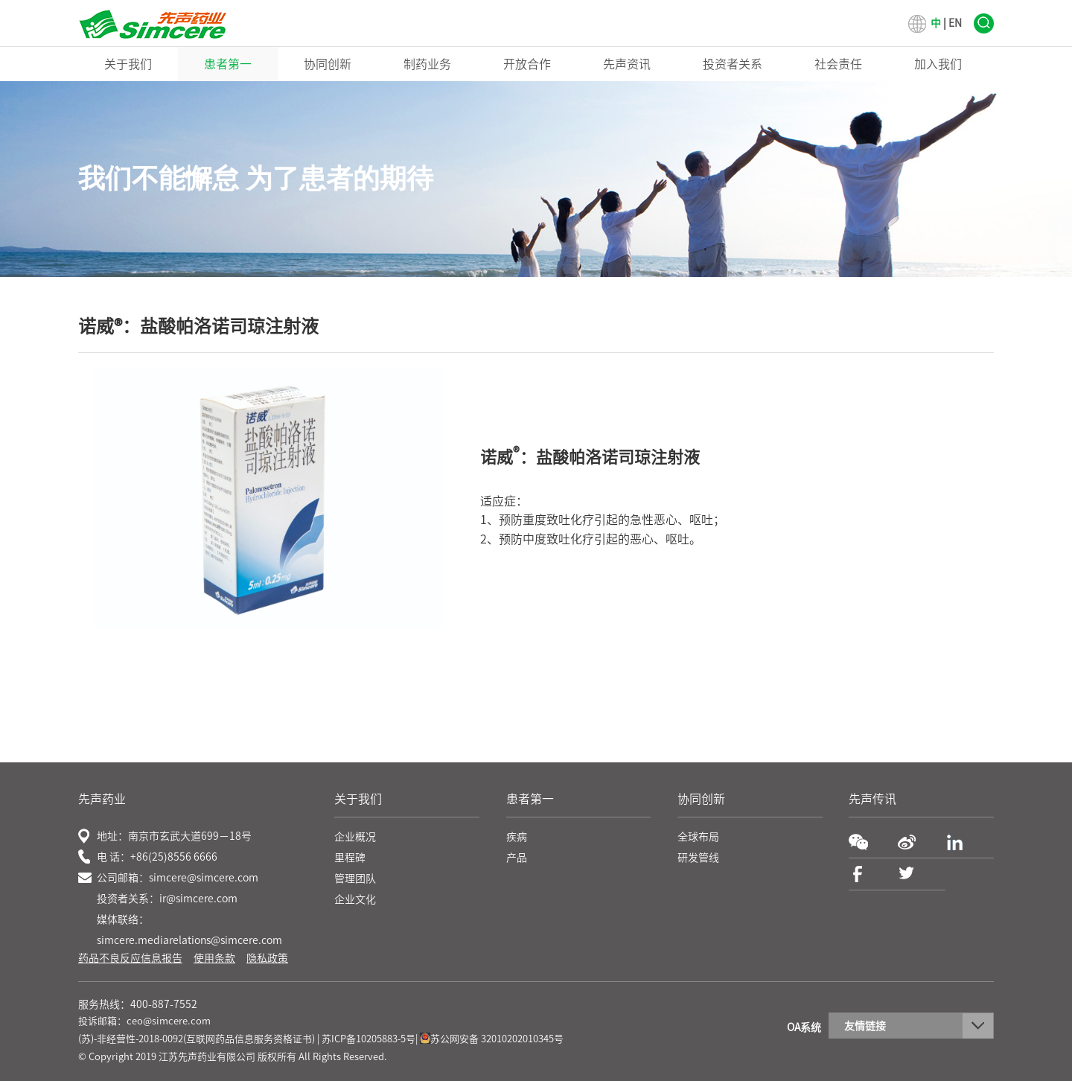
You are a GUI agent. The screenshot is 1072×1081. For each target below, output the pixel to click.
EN (955, 23)
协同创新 (327, 64)
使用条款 (214, 958)
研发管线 (698, 857)
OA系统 (804, 1027)
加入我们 (938, 64)
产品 (516, 857)
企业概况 (355, 837)
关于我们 (128, 64)
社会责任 (838, 64)
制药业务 (427, 64)
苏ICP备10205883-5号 (368, 1039)
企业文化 (355, 899)
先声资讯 (627, 64)
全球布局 (698, 837)
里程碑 (350, 857)
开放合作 (527, 64)
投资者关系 (732, 64)
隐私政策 (267, 958)
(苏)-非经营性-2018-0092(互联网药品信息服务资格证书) (196, 1039)
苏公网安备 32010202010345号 (492, 1039)
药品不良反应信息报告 (130, 958)
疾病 (516, 837)
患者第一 (228, 64)
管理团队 (355, 878)
